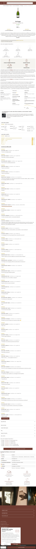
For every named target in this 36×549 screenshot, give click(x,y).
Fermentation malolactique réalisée (17, 462)
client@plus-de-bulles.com (4, 524)
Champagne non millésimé (16, 466)
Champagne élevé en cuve (16, 460)
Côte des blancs (20, 456)
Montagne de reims (15, 456)
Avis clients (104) (27, 30)
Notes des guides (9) (9, 30)
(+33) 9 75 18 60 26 (3, 521)
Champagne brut (14, 458)
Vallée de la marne (27, 456)
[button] (18, 421)
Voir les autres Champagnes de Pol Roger (18, 448)
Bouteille (13, 454)
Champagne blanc (14, 464)
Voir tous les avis (5, 418)
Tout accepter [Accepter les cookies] (7, 544)
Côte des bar (32, 456)
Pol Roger (11, 69)
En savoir (18, 37)
